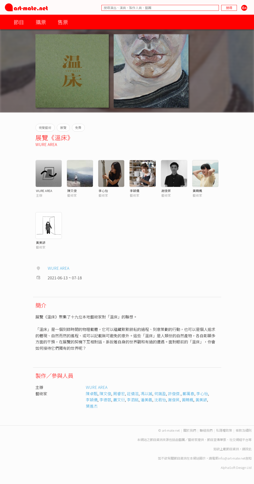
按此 (248, 449)
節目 (19, 22)
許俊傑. (174, 393)
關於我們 (189, 430)
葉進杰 (92, 406)
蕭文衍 (119, 400)
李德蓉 (105, 400)
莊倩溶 (133, 393)
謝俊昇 (166, 190)
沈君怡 (160, 400)
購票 (41, 22)
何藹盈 (160, 393)
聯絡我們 (206, 430)
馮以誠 (146, 393)
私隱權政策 (224, 430)
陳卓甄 (92, 393)
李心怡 (103, 190)
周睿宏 (119, 393)
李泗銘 (133, 400)
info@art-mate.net (231, 458)
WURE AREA (46, 144)
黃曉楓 (197, 190)
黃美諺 (40, 242)
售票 (63, 22)
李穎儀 (134, 190)
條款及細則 (244, 430)
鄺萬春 (188, 393)
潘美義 (146, 400)
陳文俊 (72, 190)
